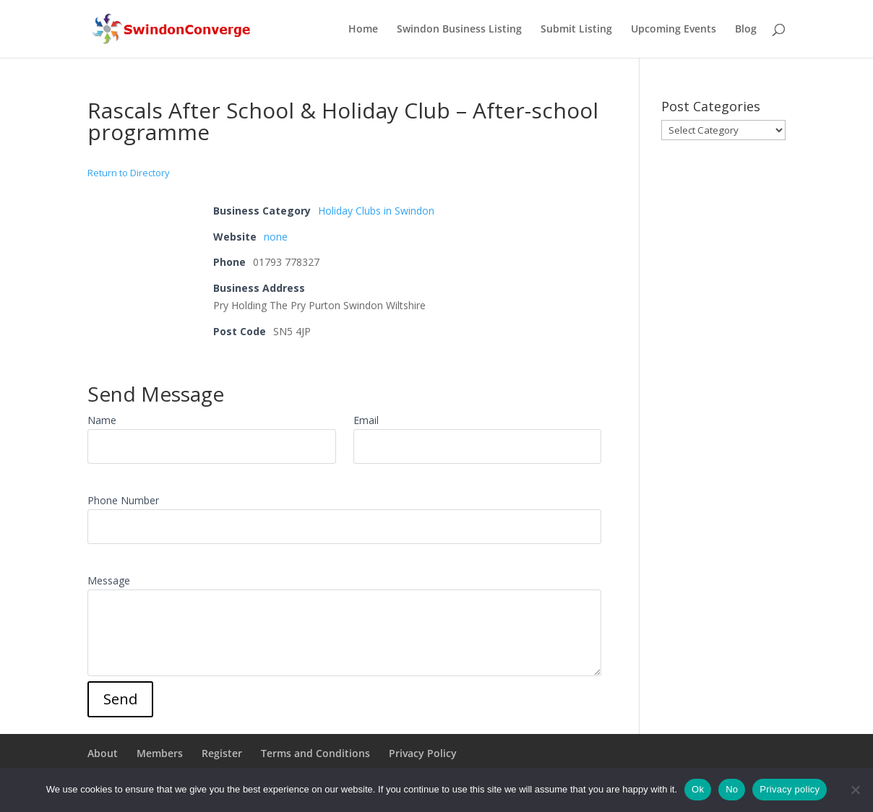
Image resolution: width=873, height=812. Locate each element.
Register (222, 753)
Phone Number (123, 500)
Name (101, 420)
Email (366, 420)
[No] (855, 789)
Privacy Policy (423, 753)
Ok (698, 789)
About (102, 753)
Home (363, 29)
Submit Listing (576, 29)
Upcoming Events (673, 29)
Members (160, 753)
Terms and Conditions (315, 753)
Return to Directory (128, 172)
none (276, 236)
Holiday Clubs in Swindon (376, 210)
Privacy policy (790, 789)
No (732, 789)
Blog (746, 29)
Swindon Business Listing (459, 29)
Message (108, 580)
